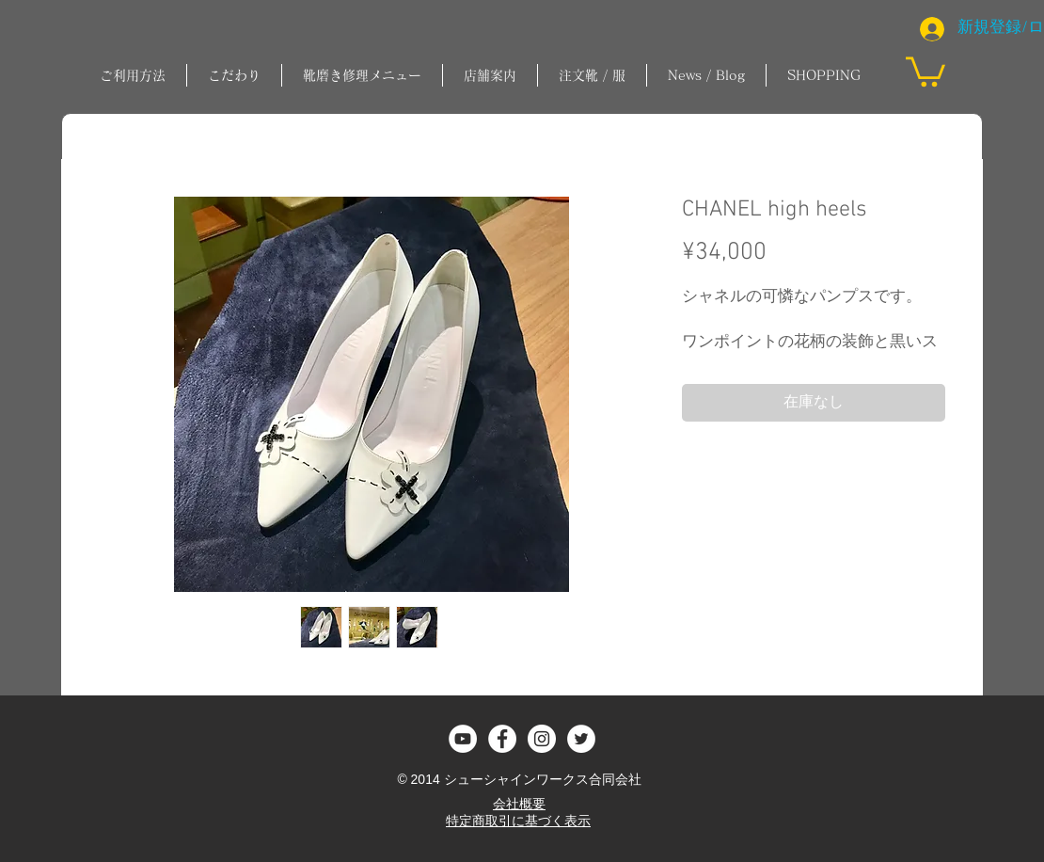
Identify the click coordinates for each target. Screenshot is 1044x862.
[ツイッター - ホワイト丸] (581, 739)
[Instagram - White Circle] (542, 739)
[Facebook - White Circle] (502, 739)
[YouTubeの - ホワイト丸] (463, 739)
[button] (362, 75)
